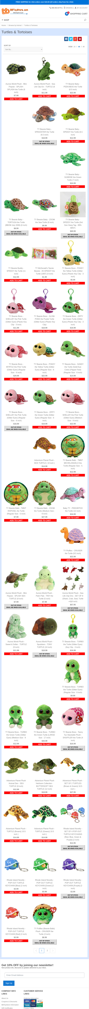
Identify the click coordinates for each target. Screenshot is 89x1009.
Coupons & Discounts (9, 1001)
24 (74, 47)
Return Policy (28, 1005)
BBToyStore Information (10, 1005)
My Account (81, 8)
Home (4, 25)
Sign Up (9, 983)
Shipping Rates (29, 1001)
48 (79, 47)
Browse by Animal (15, 25)
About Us (5, 998)
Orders (68, 8)
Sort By (7, 45)
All (83, 47)
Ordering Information (31, 998)
